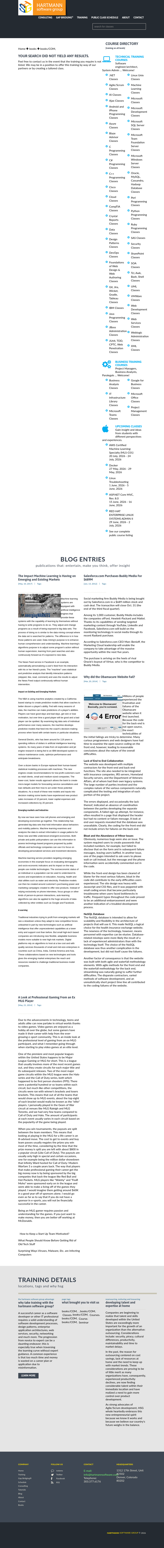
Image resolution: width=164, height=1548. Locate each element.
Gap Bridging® (25, 1478)
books (32, 48)
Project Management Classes (139, 411)
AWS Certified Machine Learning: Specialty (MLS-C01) (121, 448)
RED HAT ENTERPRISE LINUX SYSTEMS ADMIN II (121, 514)
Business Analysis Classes (114, 384)
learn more (28, 1375)
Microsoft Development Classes (139, 111)
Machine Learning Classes (136, 88)
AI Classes (115, 94)
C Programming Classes (117, 150)
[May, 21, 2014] (25, 1005)
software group (122, 1532)
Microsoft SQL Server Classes (137, 125)
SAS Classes (138, 237)
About (126, 17)
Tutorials (22, 1490)
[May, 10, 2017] (25, 583)
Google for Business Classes (137, 384)
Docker (113, 465)
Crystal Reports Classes (113, 219)
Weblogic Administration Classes (140, 336)
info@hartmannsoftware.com (101, 1474)
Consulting (45, 17)
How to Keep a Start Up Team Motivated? (44, 1233)
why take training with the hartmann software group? (36, 1304)
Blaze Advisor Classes (113, 137)
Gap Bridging (64, 17)
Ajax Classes (116, 100)
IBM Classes (116, 307)
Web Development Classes (139, 309)
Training (82, 17)
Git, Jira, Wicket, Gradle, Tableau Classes (114, 294)
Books (21, 1505)
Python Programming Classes (139, 214)
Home (22, 48)
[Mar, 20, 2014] (91, 681)
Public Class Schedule (104, 17)
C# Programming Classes (117, 164)
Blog (20, 1493)
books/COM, (48, 48)
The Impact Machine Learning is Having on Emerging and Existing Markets (47, 577)
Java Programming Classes (117, 317)
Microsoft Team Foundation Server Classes (138, 142)
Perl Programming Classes (139, 201)
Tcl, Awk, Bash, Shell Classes (137, 276)
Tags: (39, 583)
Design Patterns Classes (114, 243)
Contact (138, 17)
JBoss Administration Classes (118, 331)
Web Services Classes (136, 322)
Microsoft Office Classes (137, 397)
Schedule (22, 1482)
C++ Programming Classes (117, 177)
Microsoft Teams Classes (115, 414)
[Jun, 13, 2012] (90, 583)
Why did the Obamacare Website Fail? (109, 677)
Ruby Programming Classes (139, 228)
